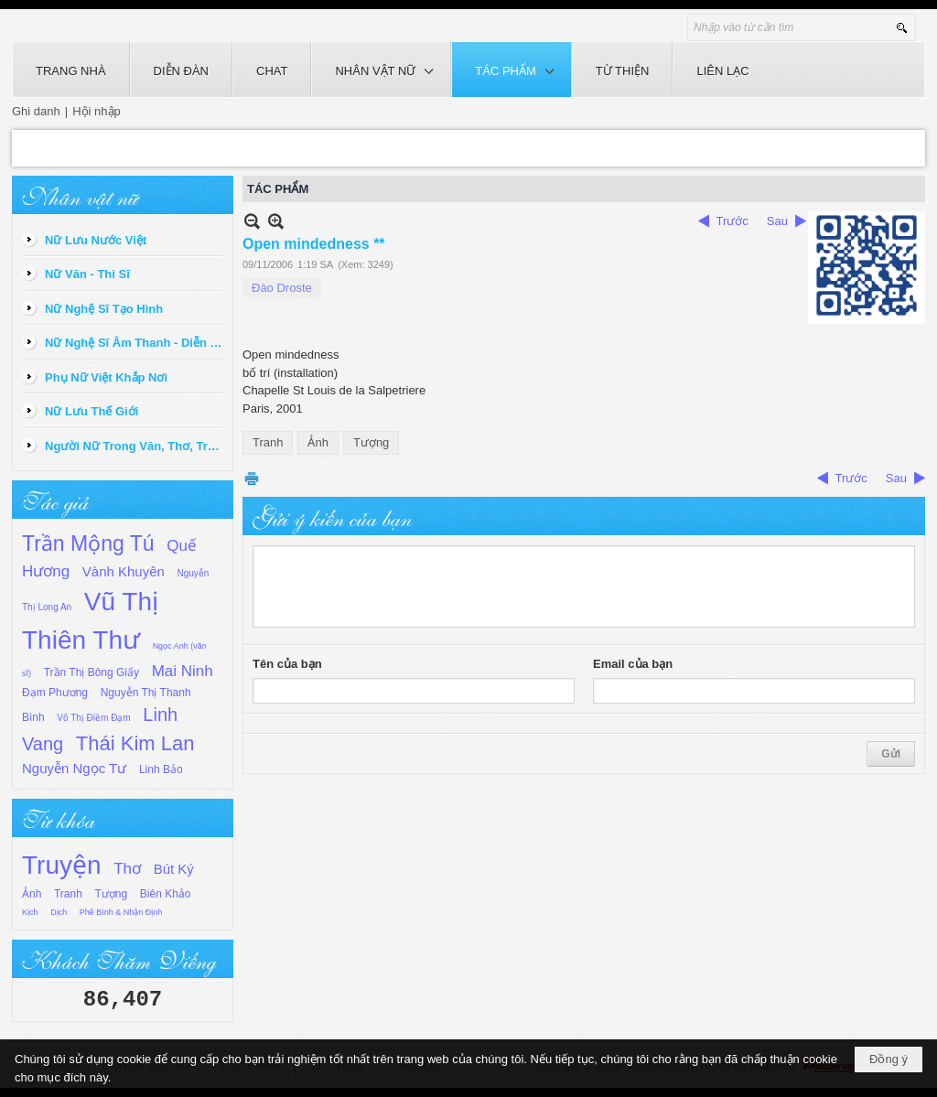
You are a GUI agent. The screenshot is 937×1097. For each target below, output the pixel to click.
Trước (732, 221)
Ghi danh (36, 111)
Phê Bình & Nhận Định (121, 912)
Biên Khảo (165, 893)
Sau (777, 221)
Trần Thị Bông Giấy (91, 672)
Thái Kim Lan (135, 743)
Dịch (58, 912)
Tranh (68, 893)
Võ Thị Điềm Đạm (93, 718)
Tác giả (55, 499)
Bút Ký (174, 869)
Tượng (111, 893)
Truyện (62, 865)
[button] (381, 69)
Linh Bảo (161, 769)
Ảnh (31, 893)
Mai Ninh (182, 671)
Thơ (127, 868)
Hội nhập (96, 111)
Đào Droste (282, 288)
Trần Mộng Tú (88, 543)
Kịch (30, 912)
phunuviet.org (662, 1065)
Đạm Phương (55, 692)
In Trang (251, 478)
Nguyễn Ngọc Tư (74, 768)
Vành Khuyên (123, 571)
